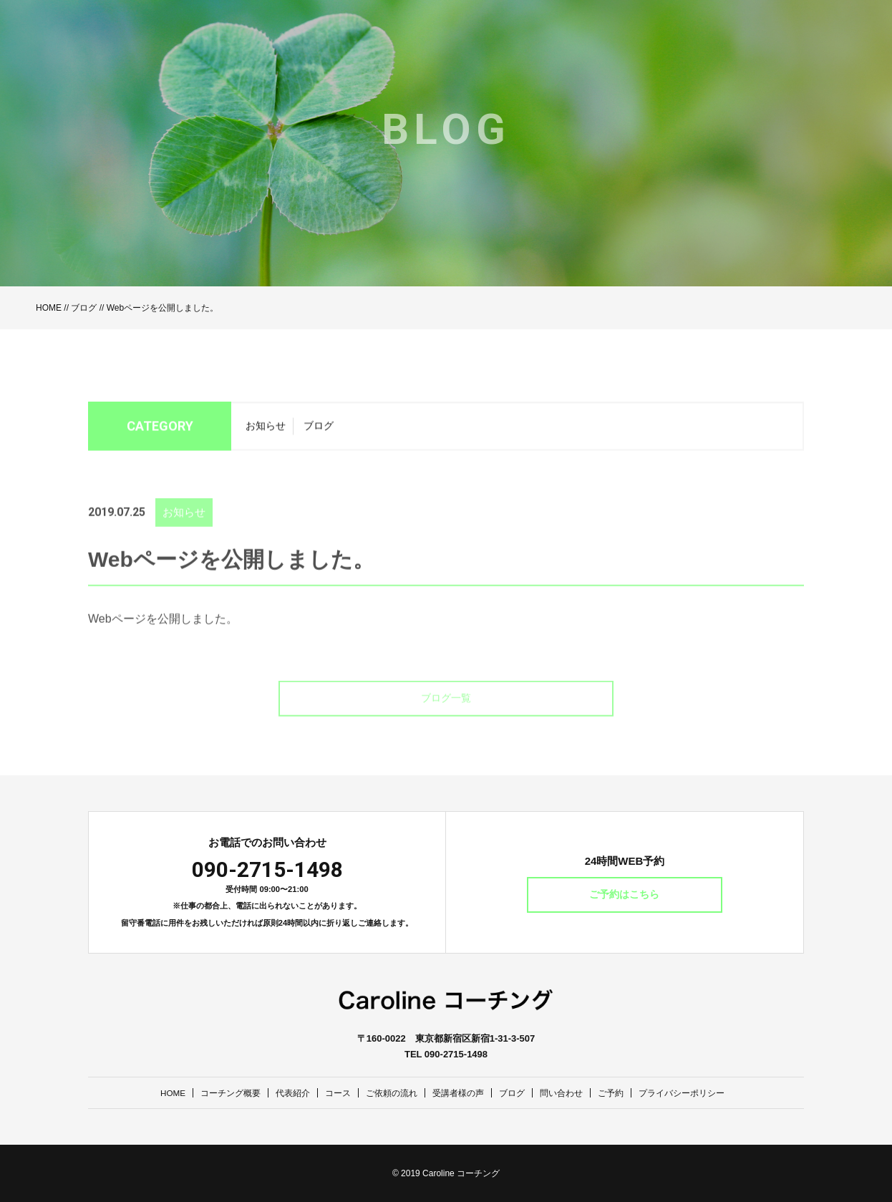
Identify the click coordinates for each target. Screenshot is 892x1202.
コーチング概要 (218, 1092)
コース (332, 1092)
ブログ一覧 (446, 716)
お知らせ (266, 430)
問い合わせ (569, 1092)
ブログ (84, 308)
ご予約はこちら (625, 895)
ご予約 (621, 1092)
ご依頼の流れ (389, 1092)
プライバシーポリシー (696, 1092)
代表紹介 (284, 1092)
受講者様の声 (460, 1092)
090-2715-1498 (267, 869)
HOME (49, 308)
